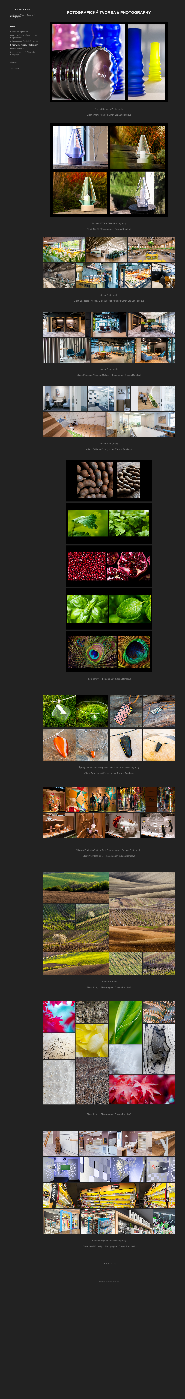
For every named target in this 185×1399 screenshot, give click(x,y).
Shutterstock (15, 68)
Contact (13, 62)
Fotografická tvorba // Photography (24, 45)
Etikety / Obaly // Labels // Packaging (25, 41)
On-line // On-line (17, 49)
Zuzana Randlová (20, 9)
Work (12, 27)
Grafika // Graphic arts (19, 32)
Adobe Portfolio (113, 1281)
